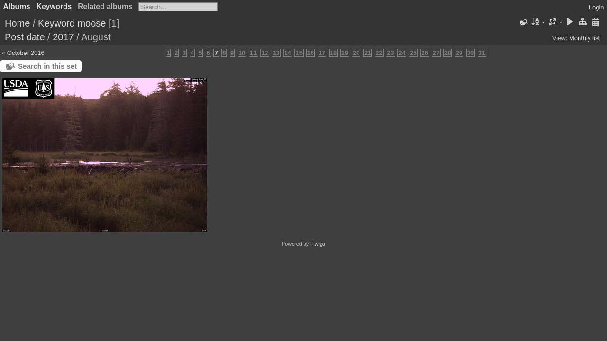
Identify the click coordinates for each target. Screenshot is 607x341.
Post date (25, 37)
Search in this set (47, 66)
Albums (16, 6)
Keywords (54, 6)
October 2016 (26, 52)
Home (17, 23)
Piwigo (317, 244)
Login (596, 7)
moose (91, 23)
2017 (63, 37)
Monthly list (584, 38)
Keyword (56, 23)
